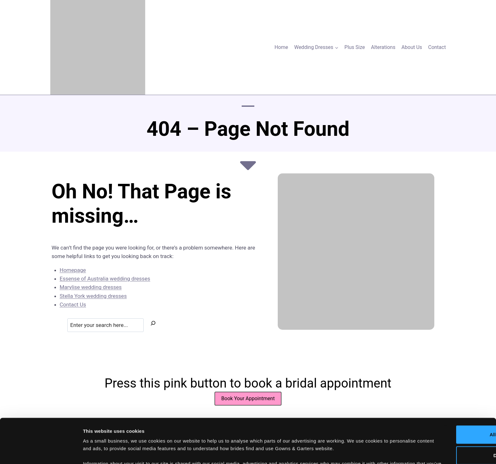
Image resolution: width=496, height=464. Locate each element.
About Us (411, 47)
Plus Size (354, 47)
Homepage (73, 270)
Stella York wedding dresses (93, 296)
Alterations (383, 47)
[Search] (153, 324)
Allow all (443, 386)
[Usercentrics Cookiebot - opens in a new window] (41, 451)
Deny (443, 407)
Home (281, 47)
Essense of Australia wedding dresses (105, 278)
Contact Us (73, 304)
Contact (437, 47)
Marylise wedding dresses (91, 287)
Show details (332, 451)
